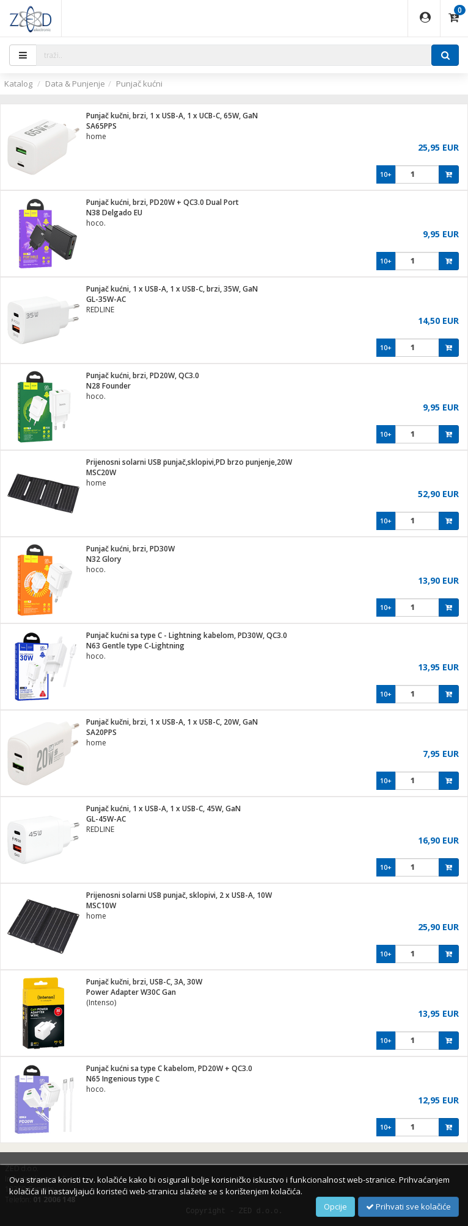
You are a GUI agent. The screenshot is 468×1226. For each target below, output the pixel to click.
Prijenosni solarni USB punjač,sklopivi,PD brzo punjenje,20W (189, 462)
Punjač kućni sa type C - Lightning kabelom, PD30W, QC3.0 (186, 635)
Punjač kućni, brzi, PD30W (130, 548)
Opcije (335, 1206)
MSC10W (101, 905)
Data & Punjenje (75, 83)
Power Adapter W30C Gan (131, 992)
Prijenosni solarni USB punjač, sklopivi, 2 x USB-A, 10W (179, 895)
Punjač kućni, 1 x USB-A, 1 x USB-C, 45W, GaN (163, 808)
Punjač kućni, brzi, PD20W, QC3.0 (142, 375)
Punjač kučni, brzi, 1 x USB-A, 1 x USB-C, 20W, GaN (172, 722)
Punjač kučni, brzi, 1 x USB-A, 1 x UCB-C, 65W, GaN (172, 115)
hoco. (96, 223)
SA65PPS (101, 126)
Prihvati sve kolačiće (408, 1206)
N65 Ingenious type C (122, 1079)
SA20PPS (101, 732)
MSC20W (101, 472)
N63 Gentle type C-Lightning (135, 645)
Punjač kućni (139, 83)
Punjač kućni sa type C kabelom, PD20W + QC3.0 (169, 1068)
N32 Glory (103, 559)
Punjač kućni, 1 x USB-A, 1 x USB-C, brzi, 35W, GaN (172, 289)
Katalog (18, 83)
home (96, 136)
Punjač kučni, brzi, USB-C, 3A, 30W (144, 982)
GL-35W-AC (106, 299)
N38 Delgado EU (114, 212)
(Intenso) (101, 1002)
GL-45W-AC (106, 819)
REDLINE (100, 309)
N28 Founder (108, 386)
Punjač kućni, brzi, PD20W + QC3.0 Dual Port (162, 202)
